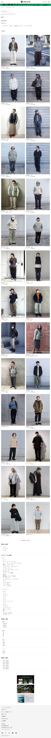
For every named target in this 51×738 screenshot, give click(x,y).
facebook (9, 733)
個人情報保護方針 (5, 725)
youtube (16, 733)
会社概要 (4, 720)
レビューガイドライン (6, 729)
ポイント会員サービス (7, 711)
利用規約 (3, 723)
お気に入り (46, 2)
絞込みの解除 (3, 20)
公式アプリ (4, 709)
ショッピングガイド (6, 707)
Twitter (6, 733)
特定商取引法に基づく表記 (7, 727)
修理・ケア (4, 714)
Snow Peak (25, 2)
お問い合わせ (5, 718)
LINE (12, 733)
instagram (2, 733)
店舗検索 (4, 716)
